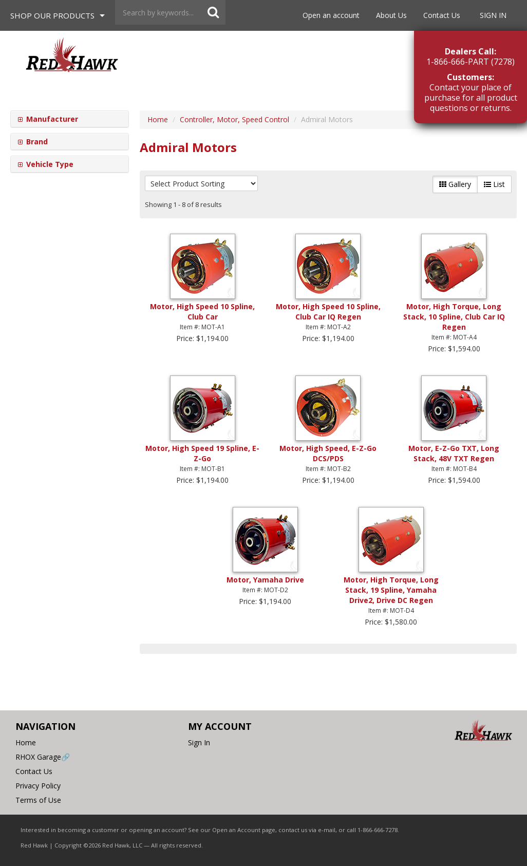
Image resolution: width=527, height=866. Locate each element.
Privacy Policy (38, 785)
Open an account (331, 15)
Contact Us (441, 15)
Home (25, 742)
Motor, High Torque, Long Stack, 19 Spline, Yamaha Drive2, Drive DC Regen (391, 590)
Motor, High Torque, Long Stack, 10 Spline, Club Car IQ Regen (454, 317)
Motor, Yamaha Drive (265, 580)
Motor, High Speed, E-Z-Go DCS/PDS (328, 453)
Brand (36, 141)
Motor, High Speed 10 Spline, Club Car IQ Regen (328, 312)
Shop (52, 15)
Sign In (493, 15)
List (494, 184)
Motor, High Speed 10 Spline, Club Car (202, 312)
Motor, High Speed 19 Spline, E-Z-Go (202, 453)
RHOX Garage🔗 (42, 757)
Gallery (455, 184)
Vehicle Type (48, 164)
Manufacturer (51, 119)
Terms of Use (38, 800)
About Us (391, 15)
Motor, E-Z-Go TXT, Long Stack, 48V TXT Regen (453, 453)
